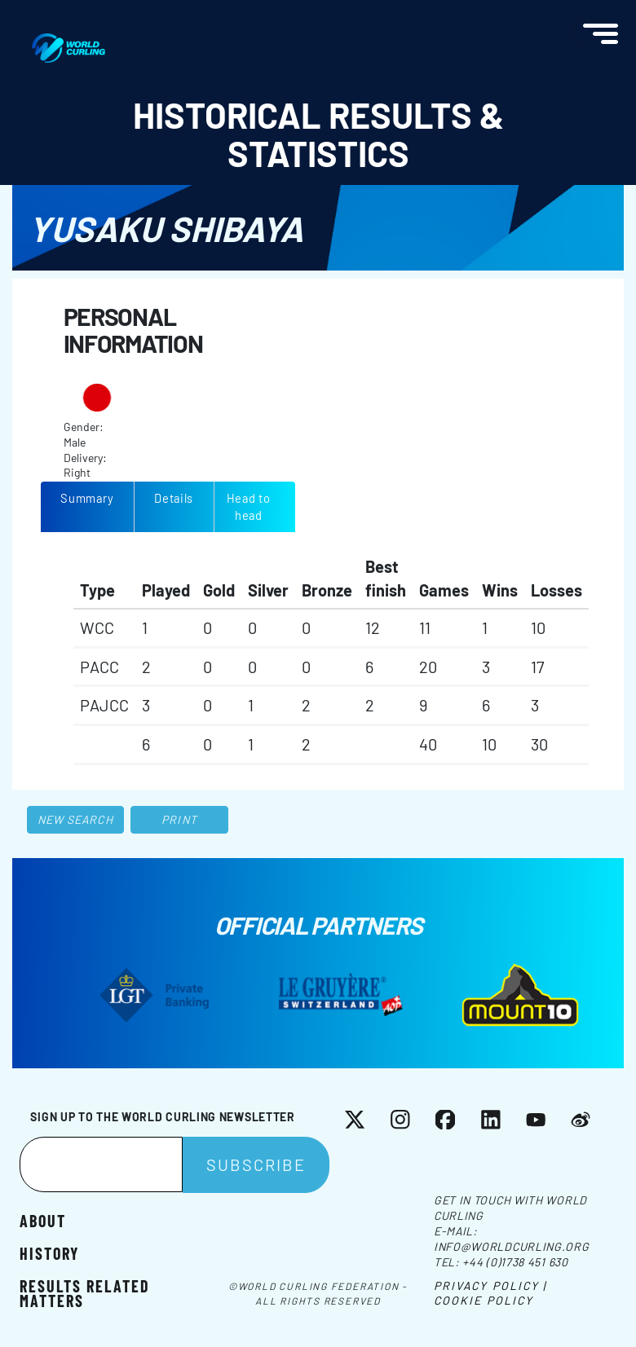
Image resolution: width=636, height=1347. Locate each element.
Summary (86, 498)
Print (179, 819)
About (43, 1220)
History (49, 1252)
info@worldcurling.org (512, 1246)
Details (173, 498)
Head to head (249, 506)
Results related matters (85, 1293)
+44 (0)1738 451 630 (515, 1262)
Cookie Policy (483, 1300)
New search (75, 819)
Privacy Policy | (490, 1285)
